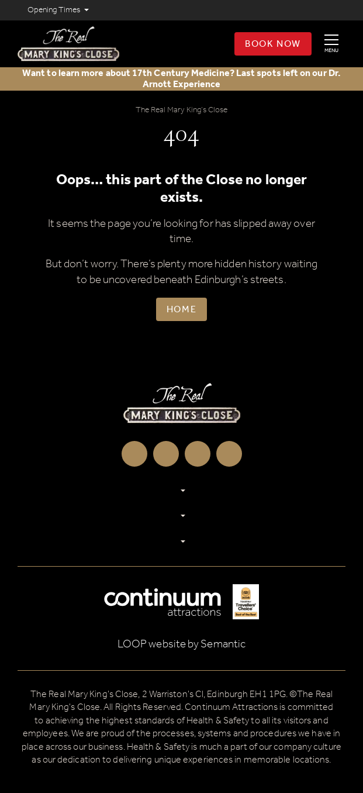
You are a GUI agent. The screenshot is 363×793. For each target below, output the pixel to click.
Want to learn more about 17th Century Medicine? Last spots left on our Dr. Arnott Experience (181, 79)
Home (181, 310)
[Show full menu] (331, 44)
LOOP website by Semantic (181, 644)
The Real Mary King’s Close (182, 110)
